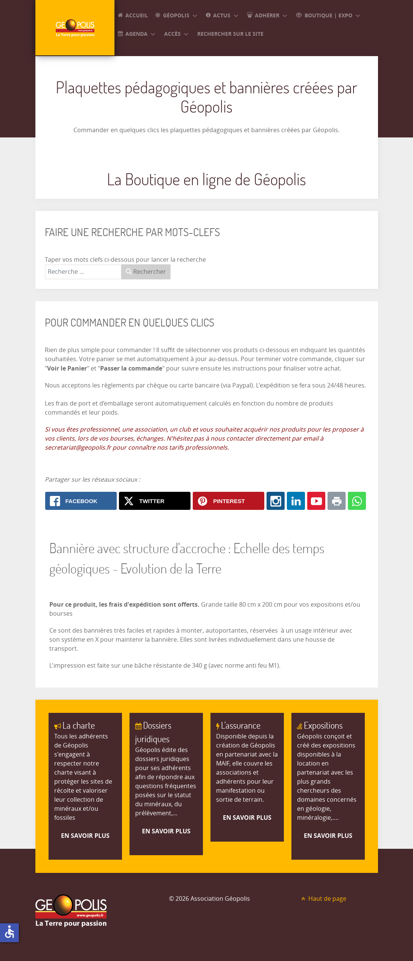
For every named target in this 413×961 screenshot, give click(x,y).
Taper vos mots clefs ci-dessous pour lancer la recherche (125, 259)
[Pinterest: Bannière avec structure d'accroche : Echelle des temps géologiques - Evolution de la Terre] (228, 501)
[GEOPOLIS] (74, 27)
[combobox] (83, 271)
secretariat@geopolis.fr (78, 447)
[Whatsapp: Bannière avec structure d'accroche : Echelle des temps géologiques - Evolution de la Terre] (357, 501)
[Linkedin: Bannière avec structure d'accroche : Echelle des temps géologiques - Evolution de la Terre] (296, 501)
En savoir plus (85, 835)
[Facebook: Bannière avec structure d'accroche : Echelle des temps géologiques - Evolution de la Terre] (81, 501)
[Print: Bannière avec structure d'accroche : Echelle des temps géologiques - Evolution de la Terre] (337, 501)
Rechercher (146, 271)
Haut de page (322, 898)
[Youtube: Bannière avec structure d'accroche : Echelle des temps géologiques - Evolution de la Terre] (316, 501)
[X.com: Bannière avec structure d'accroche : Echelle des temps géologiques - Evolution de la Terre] (154, 501)
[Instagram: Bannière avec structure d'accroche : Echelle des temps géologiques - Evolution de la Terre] (276, 501)
